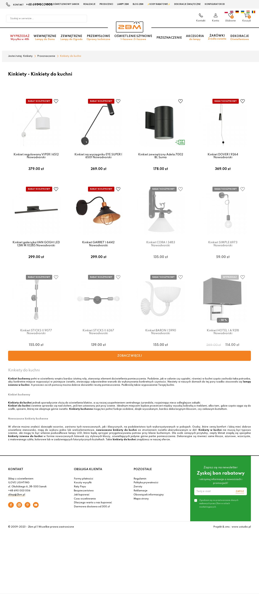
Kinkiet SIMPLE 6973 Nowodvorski (222, 245)
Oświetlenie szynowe (133, 39)
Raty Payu (80, 491)
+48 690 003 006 (19, 495)
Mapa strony (141, 503)
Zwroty (138, 491)
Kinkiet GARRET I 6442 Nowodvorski (98, 245)
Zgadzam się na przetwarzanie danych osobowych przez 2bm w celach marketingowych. (218, 507)
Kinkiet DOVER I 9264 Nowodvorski (223, 156)
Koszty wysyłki (83, 487)
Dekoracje (239, 39)
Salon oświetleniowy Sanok (62, 4)
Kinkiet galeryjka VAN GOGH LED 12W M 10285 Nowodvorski (36, 245)
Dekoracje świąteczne (187, 4)
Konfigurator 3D (215, 4)
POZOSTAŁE (143, 473)
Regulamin (140, 483)
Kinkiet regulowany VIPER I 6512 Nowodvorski (36, 156)
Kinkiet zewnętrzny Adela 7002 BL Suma (160, 156)
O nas (37, 4)
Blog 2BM (138, 4)
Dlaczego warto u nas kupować (93, 507)
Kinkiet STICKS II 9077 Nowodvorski (36, 335)
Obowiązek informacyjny (149, 499)
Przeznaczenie (169, 38)
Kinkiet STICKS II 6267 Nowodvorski (98, 335)
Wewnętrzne (45, 39)
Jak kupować (81, 499)
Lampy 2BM (123, 4)
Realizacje (89, 4)
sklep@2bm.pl (16, 499)
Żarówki (217, 38)
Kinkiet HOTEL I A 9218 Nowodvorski (223, 335)
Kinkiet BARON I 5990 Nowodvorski (160, 335)
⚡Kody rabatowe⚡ (158, 4)
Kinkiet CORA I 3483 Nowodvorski (160, 245)
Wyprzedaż (20, 39)
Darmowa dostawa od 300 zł (92, 511)
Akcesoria (195, 39)
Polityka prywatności (146, 487)
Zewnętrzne (71, 39)
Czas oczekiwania (85, 503)
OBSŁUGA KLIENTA (88, 473)
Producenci (106, 4)
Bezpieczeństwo (84, 495)
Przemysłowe (98, 39)
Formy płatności (83, 483)
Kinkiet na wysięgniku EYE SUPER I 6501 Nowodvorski (98, 156)
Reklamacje (141, 495)
